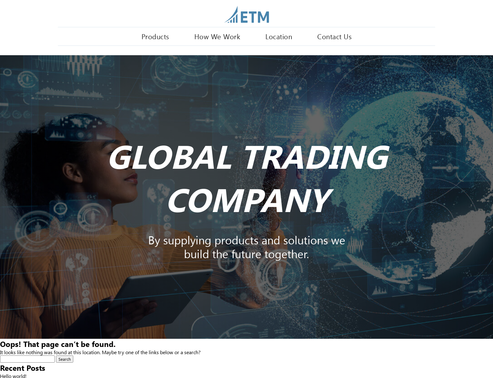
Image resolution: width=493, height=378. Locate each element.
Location (278, 36)
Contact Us (334, 36)
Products (155, 36)
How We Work (217, 36)
